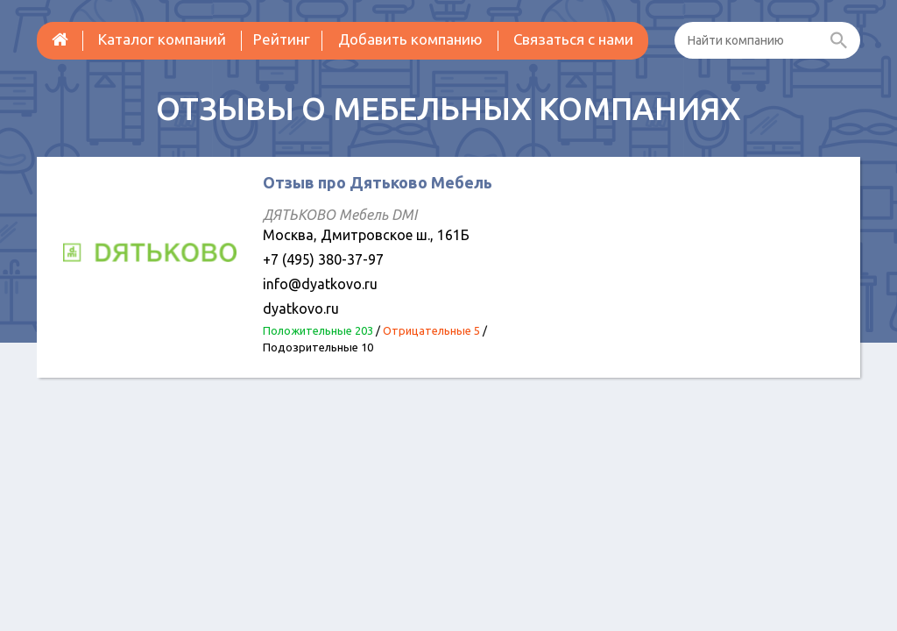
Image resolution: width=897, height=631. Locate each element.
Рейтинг (281, 39)
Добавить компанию (410, 39)
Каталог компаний (162, 39)
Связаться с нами (573, 39)
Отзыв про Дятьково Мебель (377, 182)
